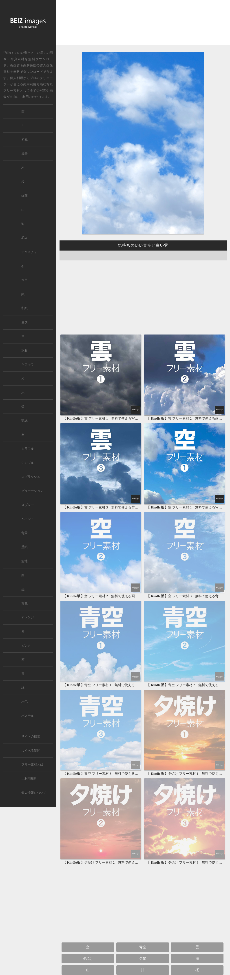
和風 (24, 139)
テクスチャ (29, 252)
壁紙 (24, 547)
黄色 (24, 603)
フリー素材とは (32, 764)
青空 (142, 947)
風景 (24, 153)
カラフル (27, 448)
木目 (24, 280)
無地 (24, 561)
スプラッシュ (30, 476)
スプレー (27, 505)
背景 (24, 533)
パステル (27, 715)
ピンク (26, 645)
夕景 (142, 958)
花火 (24, 238)
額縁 (24, 420)
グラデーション (32, 491)
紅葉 (24, 196)
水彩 (24, 350)
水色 (24, 701)
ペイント (27, 519)
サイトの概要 (30, 736)
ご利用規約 (29, 778)
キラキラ (27, 364)
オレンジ (27, 617)
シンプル (27, 462)
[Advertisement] (143, 24)
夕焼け (87, 958)
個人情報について (33, 793)
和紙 (24, 308)
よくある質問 (30, 750)
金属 (24, 322)
